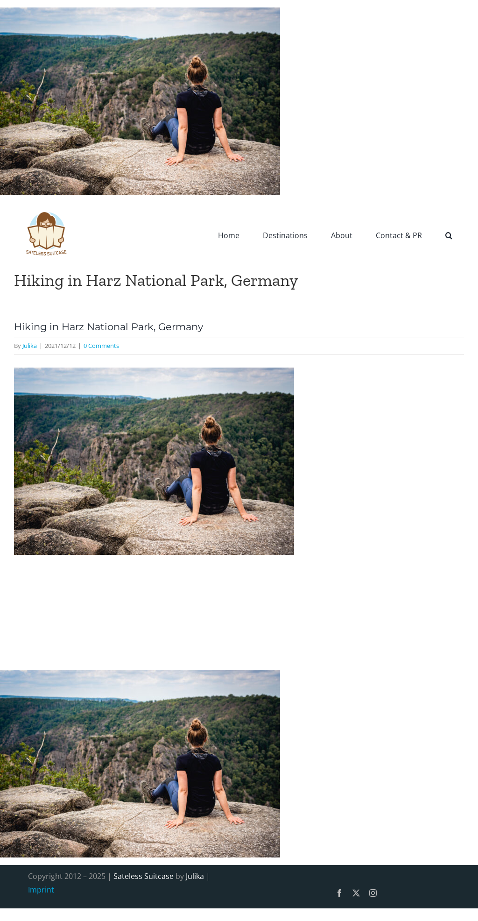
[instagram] (373, 893)
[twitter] (356, 893)
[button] (449, 235)
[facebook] (339, 893)
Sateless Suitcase (143, 876)
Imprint (41, 890)
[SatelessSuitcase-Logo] (46, 206)
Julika (29, 345)
